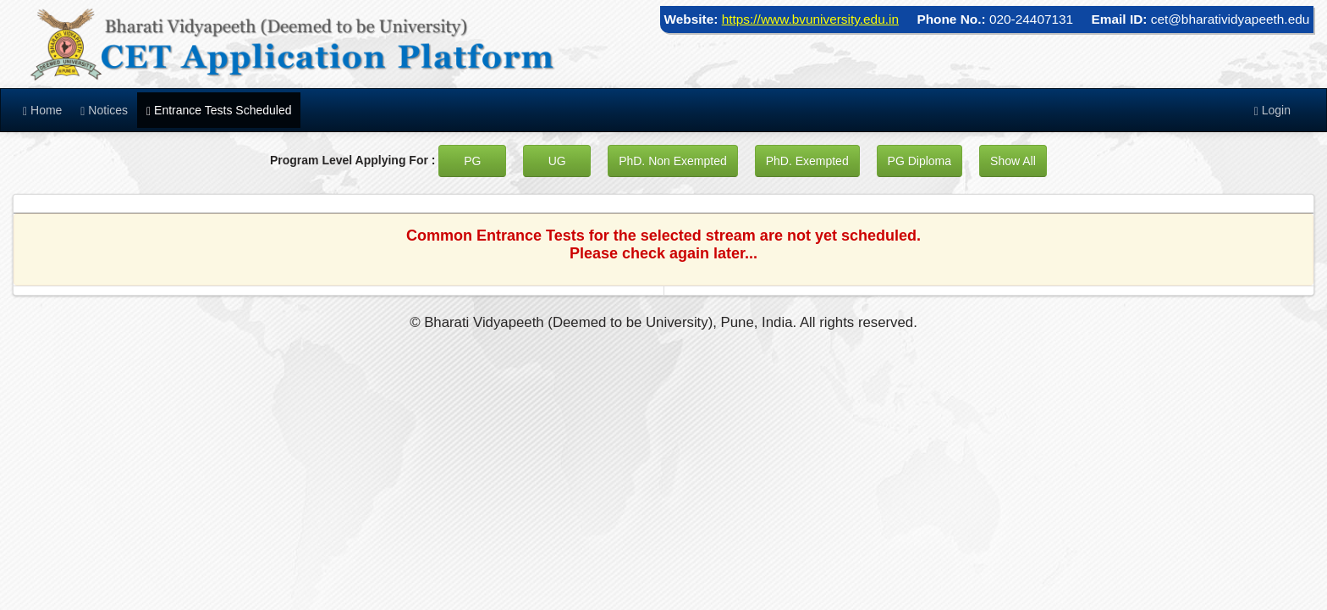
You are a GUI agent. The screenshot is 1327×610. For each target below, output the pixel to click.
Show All (1013, 161)
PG (472, 161)
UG (557, 161)
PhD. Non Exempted (673, 161)
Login (1272, 110)
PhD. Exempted (807, 161)
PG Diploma (919, 161)
